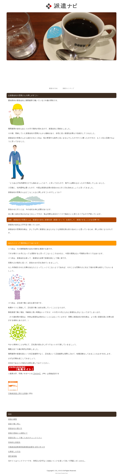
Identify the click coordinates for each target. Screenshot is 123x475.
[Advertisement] (61, 75)
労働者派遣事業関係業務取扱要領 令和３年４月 (26, 447)
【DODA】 (37, 374)
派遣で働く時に (14, 424)
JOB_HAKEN (58, 470)
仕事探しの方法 (14, 452)
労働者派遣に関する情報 (17, 393)
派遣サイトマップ (68, 88)
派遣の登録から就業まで (18, 433)
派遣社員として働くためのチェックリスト (25, 438)
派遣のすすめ (53, 88)
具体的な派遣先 (14, 442)
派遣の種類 (12, 419)
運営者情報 (12, 456)
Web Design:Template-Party (61, 473)
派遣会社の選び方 (15, 428)
